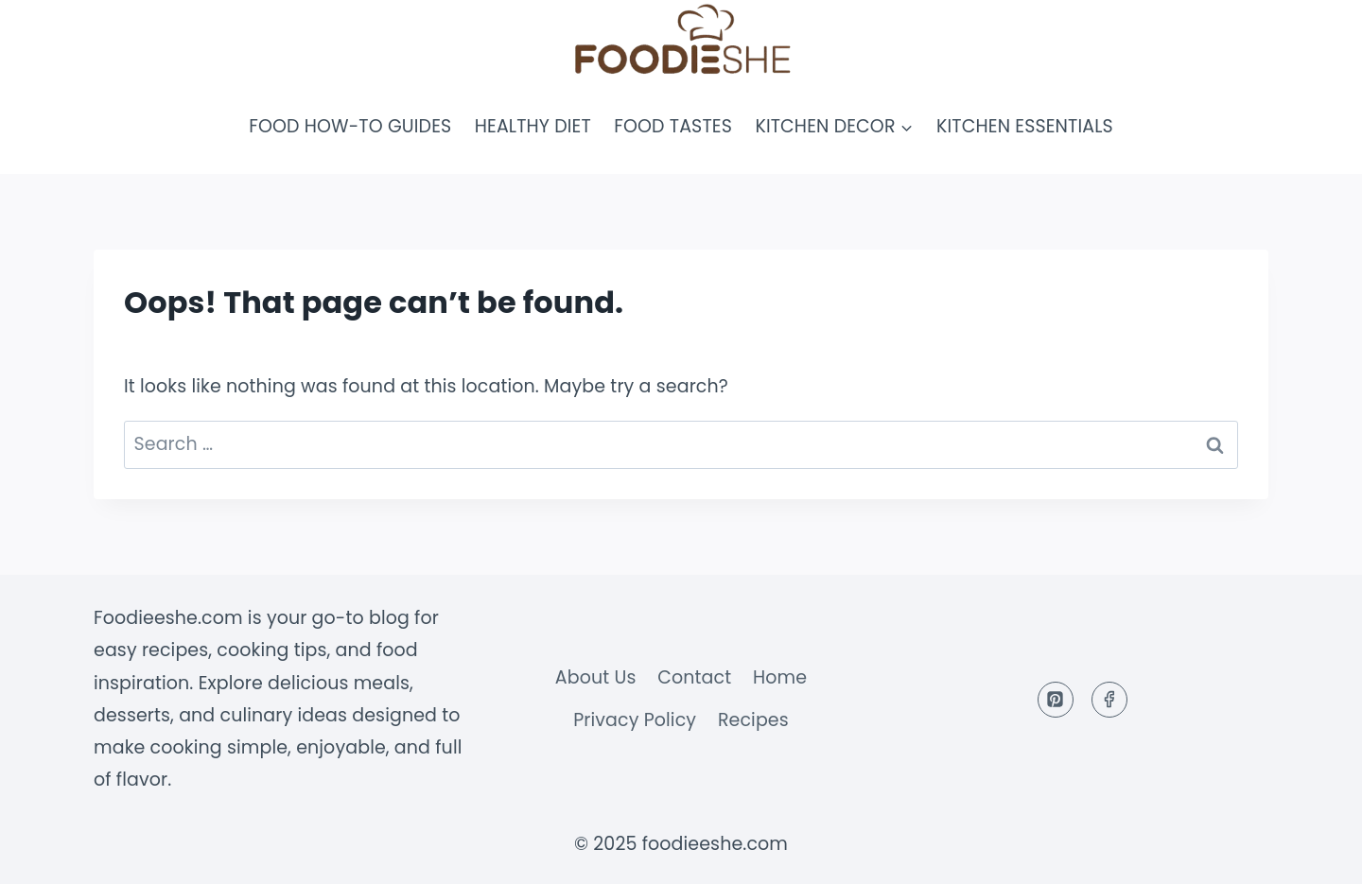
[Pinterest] (1056, 700)
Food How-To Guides (350, 126)
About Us (596, 677)
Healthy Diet (533, 126)
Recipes (753, 720)
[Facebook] (1109, 700)
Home (780, 677)
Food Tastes (673, 126)
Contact (694, 677)
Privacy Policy (634, 720)
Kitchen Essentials (1024, 126)
